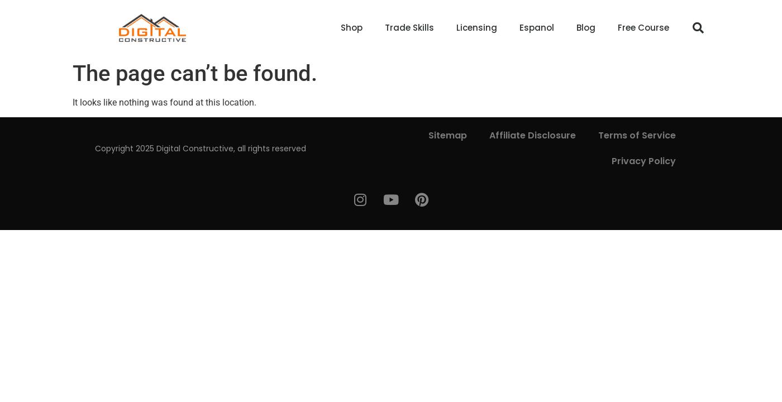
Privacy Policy (644, 161)
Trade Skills (409, 28)
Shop (352, 28)
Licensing (476, 28)
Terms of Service (637, 135)
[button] (698, 28)
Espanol (536, 28)
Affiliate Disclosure (532, 135)
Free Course (643, 28)
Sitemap (447, 135)
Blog (585, 28)
